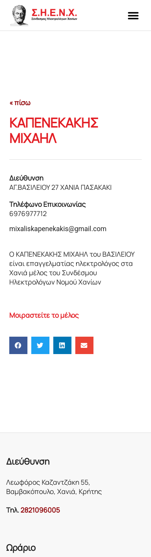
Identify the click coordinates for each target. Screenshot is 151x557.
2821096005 (40, 509)
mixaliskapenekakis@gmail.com (58, 229)
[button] (133, 15)
